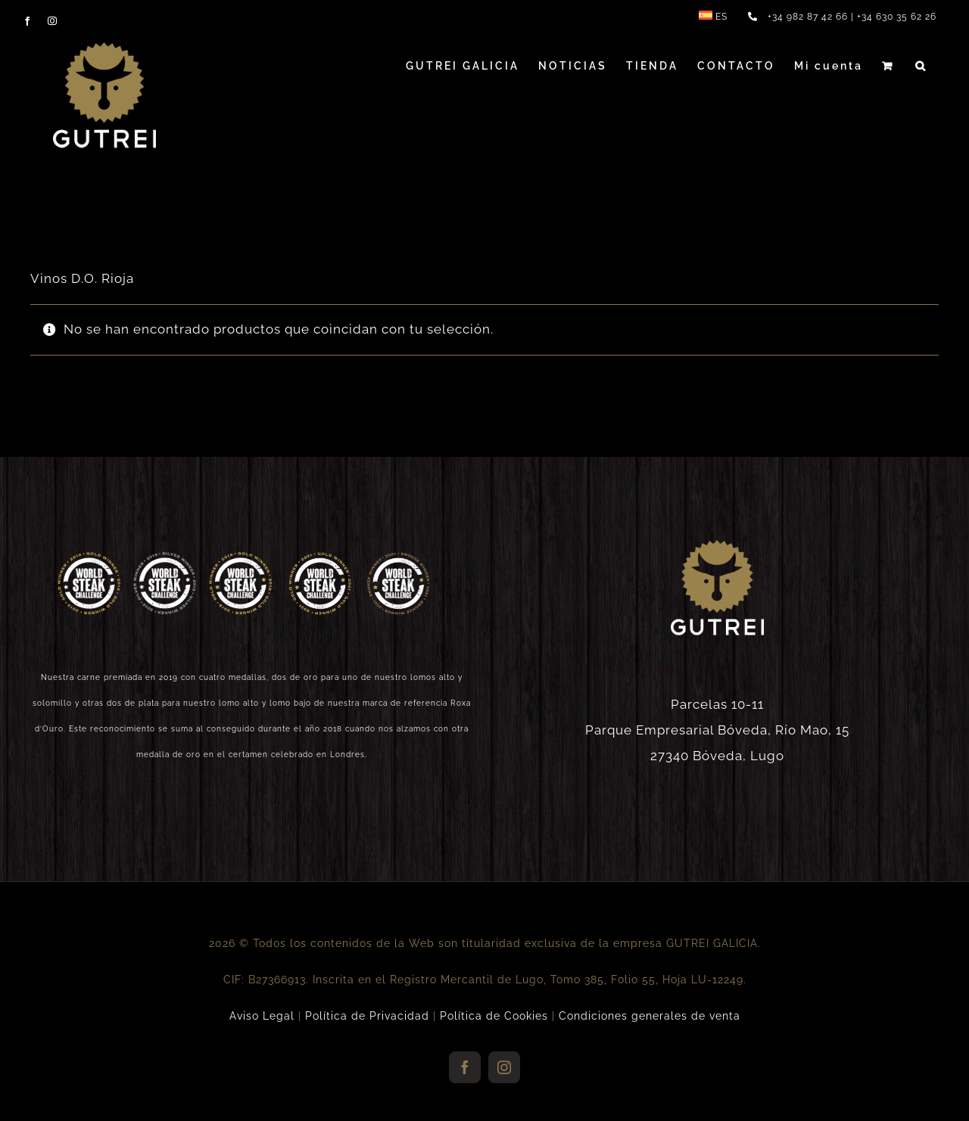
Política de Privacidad (367, 1016)
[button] (921, 66)
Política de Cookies (494, 1016)
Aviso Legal (261, 1016)
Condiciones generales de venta (649, 1016)
